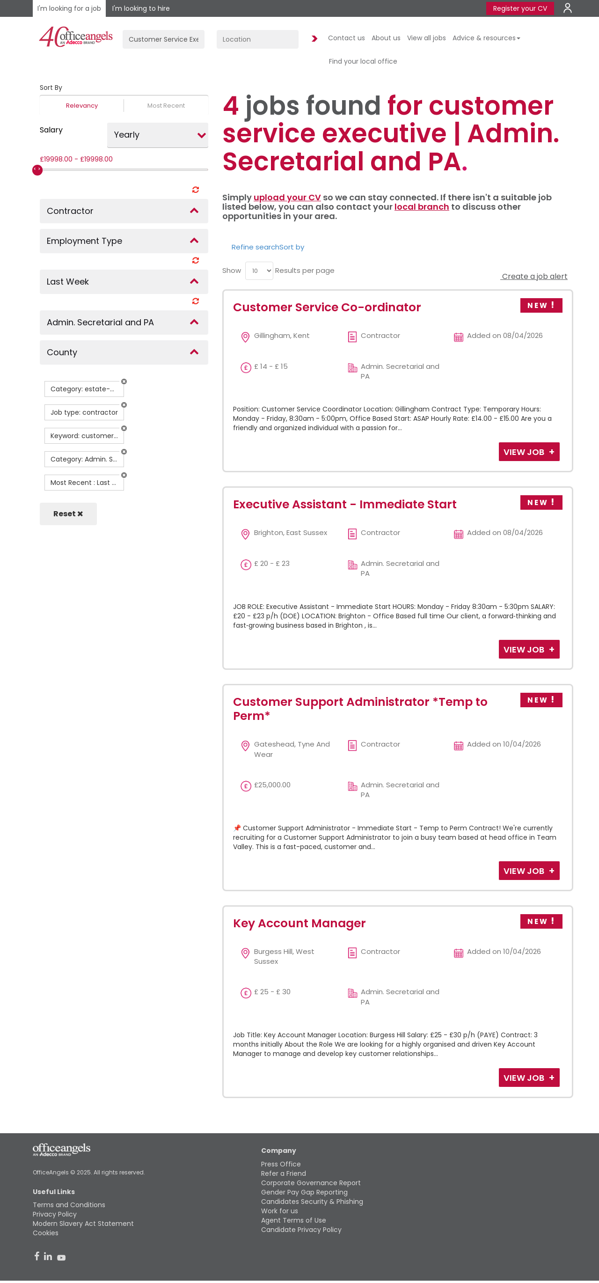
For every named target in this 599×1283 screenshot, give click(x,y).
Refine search (255, 247)
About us (386, 38)
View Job (525, 452)
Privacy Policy (55, 1214)
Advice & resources (486, 38)
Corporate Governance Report (311, 1183)
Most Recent (166, 105)
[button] (124, 381)
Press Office (281, 1164)
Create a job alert (534, 276)
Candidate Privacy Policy (301, 1229)
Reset (68, 513)
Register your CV (520, 8)
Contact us (346, 38)
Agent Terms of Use (293, 1220)
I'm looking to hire (141, 8)
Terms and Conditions (69, 1205)
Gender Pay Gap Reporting (304, 1192)
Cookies (45, 1233)
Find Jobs (313, 39)
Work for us (279, 1211)
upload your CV (287, 197)
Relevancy (82, 105)
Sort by (291, 247)
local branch (421, 207)
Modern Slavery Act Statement (83, 1223)
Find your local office (363, 61)
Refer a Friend (283, 1173)
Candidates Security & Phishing (312, 1201)
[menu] (259, 271)
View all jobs (426, 38)
